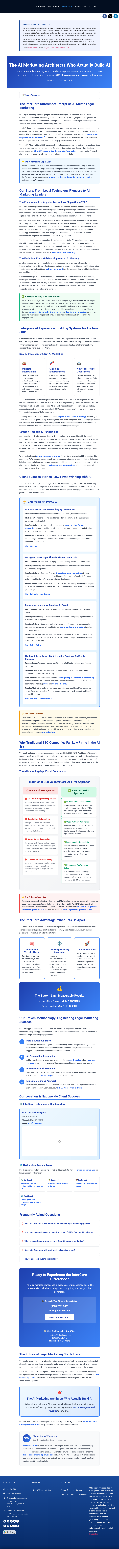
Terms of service (67, 1490)
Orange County (59, 684)
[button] (104, 16)
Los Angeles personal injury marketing (76, 677)
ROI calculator (49, 732)
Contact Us (80, 6)
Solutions (40, 6)
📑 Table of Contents (30, 95)
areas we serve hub (86, 1170)
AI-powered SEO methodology (71, 416)
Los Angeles (26, 1199)
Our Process (82, 1495)
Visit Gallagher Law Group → (38, 594)
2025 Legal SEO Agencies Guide (77, 909)
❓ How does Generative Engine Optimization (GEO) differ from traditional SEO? (57, 1232)
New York (25, 1183)
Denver (79, 1186)
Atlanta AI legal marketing (72, 627)
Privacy (79, 1490)
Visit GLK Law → (32, 546)
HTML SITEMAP (37, 1490)
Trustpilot (93, 1537)
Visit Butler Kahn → (34, 645)
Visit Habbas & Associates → (38, 698)
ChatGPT (38, 151)
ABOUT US (67, 6)
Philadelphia (26, 1186)
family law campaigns (76, 312)
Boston (33, 1183)
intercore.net (33, 48)
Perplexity (71, 151)
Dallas (86, 1183)
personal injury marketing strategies (46, 312)
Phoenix (79, 1183)
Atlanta (51, 1183)
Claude (61, 151)
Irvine (45, 684)
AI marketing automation (48, 456)
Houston (93, 1183)
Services (36, 1482)
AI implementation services (62, 465)
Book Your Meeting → (59, 1317)
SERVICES (92, 6)
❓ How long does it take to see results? (39, 1259)
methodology (75, 1060)
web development (54, 269)
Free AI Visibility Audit (62, 48)
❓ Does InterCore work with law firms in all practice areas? (48, 1250)
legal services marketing (63, 252)
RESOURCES (53, 6)
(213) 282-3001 (49, 48)
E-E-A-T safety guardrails (69, 1088)
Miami (58, 1183)
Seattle (33, 1202)
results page (46, 1075)
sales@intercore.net (59, 1310)
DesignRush (47, 1490)
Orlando (51, 1186)
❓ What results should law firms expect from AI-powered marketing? (52, 1241)
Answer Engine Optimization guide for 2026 (69, 177)
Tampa (65, 1183)
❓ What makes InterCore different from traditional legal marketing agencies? (56, 1223)
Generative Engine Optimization (38, 1455)
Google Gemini (50, 151)
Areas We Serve (68, 1495)
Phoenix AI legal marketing (69, 573)
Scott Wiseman (30, 1446)
